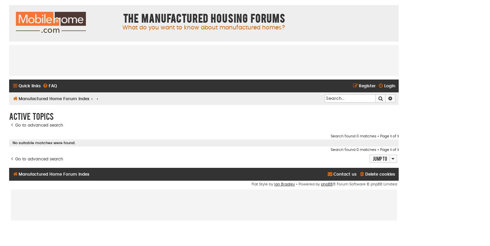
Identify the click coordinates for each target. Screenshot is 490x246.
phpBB (327, 184)
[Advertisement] (204, 60)
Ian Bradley (284, 184)
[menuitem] (50, 86)
